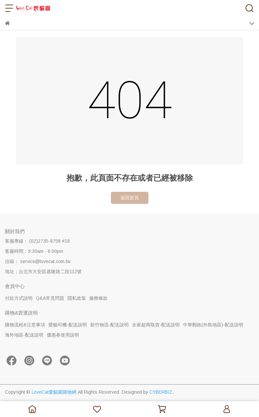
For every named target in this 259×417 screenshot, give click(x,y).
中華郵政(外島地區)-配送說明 (213, 324)
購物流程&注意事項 (25, 324)
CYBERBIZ (160, 392)
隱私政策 (76, 298)
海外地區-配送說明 (24, 335)
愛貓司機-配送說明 (67, 324)
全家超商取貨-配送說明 (156, 324)
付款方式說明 (19, 298)
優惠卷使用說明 (63, 335)
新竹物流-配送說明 (109, 324)
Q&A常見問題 (50, 298)
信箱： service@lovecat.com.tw (37, 261)
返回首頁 (129, 197)
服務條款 (98, 298)
